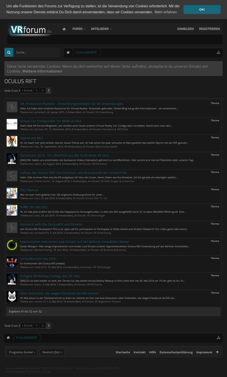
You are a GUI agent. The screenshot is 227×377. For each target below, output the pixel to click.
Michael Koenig (43, 249)
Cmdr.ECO (40, 266)
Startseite (123, 360)
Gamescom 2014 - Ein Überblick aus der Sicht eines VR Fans (64, 155)
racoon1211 (41, 301)
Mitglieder (104, 28)
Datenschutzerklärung (176, 360)
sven (37, 197)
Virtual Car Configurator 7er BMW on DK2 (50, 120)
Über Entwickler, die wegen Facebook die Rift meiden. (60, 293)
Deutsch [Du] (50, 360)
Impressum (204, 360)
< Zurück (27, 90)
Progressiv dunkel (21, 360)
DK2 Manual (29, 189)
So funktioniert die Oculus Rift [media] (42, 263)
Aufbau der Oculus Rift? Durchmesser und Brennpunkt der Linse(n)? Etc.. (74, 172)
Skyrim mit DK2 (31, 137)
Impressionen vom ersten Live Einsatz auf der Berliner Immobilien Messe (74, 241)
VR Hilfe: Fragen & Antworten (117, 180)
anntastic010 (41, 232)
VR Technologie (96, 215)
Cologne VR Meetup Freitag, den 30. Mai (50, 275)
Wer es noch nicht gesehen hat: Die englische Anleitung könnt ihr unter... (62, 194)
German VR (40, 128)
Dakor (37, 163)
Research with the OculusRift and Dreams (51, 224)
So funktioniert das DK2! (38, 258)
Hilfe (152, 360)
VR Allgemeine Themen (107, 301)
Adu (36, 146)
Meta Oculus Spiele (106, 146)
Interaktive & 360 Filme (115, 128)
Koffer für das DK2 (33, 206)
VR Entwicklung (104, 111)
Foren (82, 28)
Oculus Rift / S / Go (96, 197)
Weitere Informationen (42, 70)
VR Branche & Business (113, 249)
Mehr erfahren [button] (166, 12)
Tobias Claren (42, 180)
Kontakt (140, 360)
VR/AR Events (99, 163)
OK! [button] (202, 9)
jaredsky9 (39, 111)
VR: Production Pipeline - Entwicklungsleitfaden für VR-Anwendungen (71, 103)
